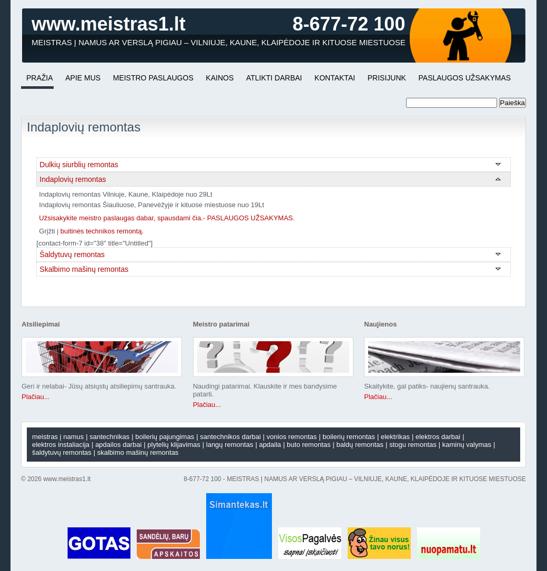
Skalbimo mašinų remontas (83, 269)
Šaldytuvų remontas (72, 254)
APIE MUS (82, 78)
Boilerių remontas (348, 437)
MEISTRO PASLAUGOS (153, 78)
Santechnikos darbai (230, 437)
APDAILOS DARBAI (118, 444)
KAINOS (220, 78)
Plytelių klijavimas (173, 444)
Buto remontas (308, 444)
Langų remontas (230, 444)
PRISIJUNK (387, 78)
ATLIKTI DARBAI (274, 78)
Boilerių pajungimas (164, 437)
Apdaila (270, 444)
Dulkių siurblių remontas (78, 164)
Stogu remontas (413, 444)
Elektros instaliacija (60, 444)
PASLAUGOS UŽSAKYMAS (465, 78)
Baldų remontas (359, 444)
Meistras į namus (58, 437)
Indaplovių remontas (72, 179)
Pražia (39, 78)
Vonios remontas (292, 437)
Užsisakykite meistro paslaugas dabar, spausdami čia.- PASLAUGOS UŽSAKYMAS (165, 218)
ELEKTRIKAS (395, 437)
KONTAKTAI (335, 78)
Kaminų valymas (466, 444)
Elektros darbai (438, 437)
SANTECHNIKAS (109, 437)
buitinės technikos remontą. (102, 231)
